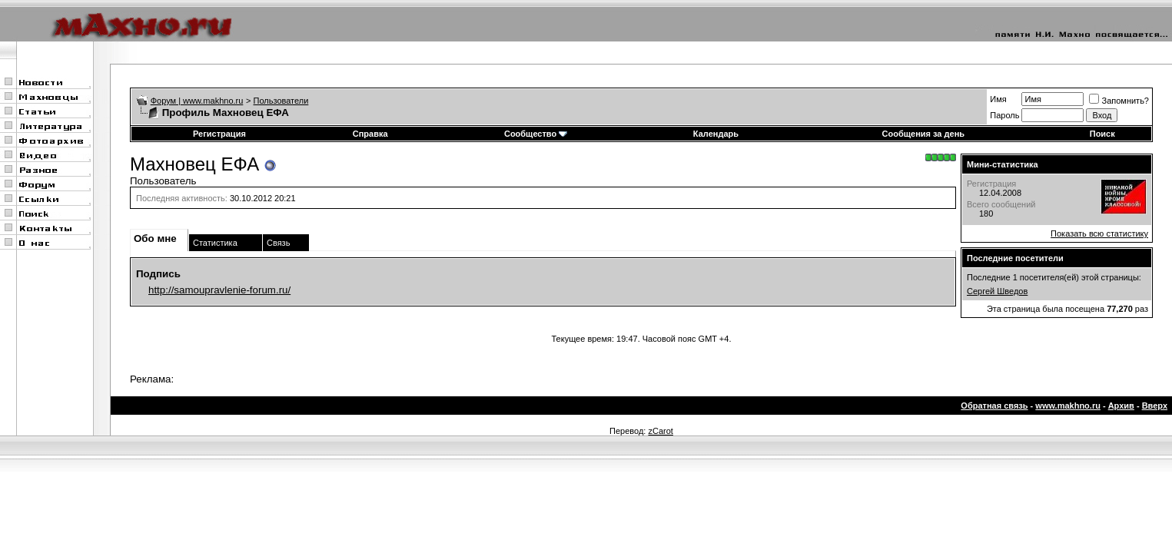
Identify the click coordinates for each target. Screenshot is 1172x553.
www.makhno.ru (1068, 405)
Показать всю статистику (1099, 233)
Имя (998, 99)
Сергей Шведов (997, 291)
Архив (1121, 405)
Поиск (1102, 133)
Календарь (716, 133)
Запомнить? (1119, 100)
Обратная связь (994, 405)
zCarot (660, 430)
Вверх (1154, 405)
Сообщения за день (923, 133)
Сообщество (535, 133)
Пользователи (281, 100)
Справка (370, 133)
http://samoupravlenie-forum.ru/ (219, 290)
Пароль (1004, 115)
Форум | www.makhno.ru (197, 100)
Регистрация (219, 133)
